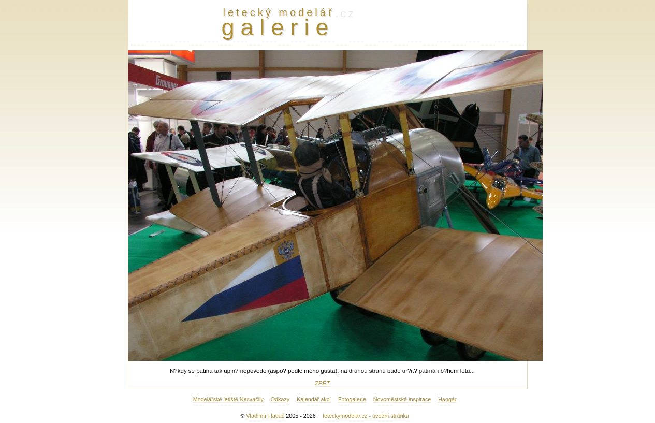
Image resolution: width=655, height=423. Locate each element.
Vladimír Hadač (265, 416)
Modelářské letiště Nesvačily (228, 399)
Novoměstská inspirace (402, 399)
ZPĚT (322, 383)
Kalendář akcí (314, 399)
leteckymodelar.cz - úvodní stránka (366, 416)
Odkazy (280, 399)
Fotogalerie (352, 399)
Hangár (447, 399)
